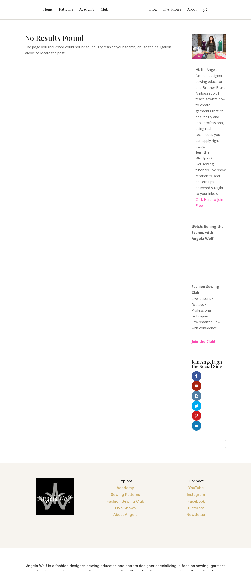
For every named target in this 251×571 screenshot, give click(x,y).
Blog (159, 10)
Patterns (60, 10)
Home (41, 10)
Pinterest (196, 468)
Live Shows (178, 10)
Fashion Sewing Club (125, 461)
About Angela (125, 475)
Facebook (196, 461)
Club (98, 10)
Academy (80, 10)
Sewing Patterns (125, 454)
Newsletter (196, 475)
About (198, 10)
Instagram (196, 454)
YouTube (196, 448)
